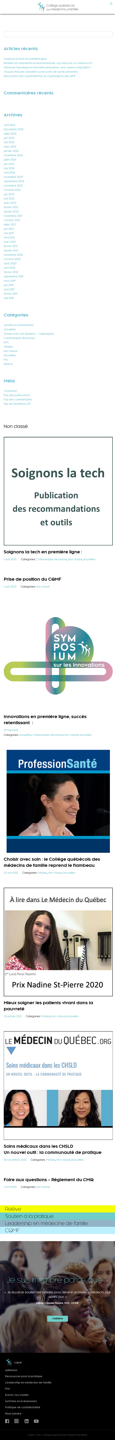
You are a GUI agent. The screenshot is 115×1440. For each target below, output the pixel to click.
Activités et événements (19, 325)
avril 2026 (9, 125)
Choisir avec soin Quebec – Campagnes (29, 333)
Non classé (11, 351)
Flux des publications (17, 395)
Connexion (10, 391)
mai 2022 (9, 198)
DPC (6, 342)
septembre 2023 (14, 181)
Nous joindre (13, 1413)
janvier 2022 (11, 211)
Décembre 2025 (14, 129)
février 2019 (11, 293)
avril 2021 (9, 237)
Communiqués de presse (19, 338)
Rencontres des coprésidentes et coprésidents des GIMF (40, 76)
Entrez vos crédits (17, 1395)
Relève (8, 364)
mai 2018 (9, 298)
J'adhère (57, 1318)
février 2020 (11, 272)
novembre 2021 (13, 216)
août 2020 (10, 263)
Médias (8, 346)
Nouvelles (10, 355)
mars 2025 (10, 146)
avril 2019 (9, 289)
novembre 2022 (13, 185)
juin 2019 (9, 285)
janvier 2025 (11, 151)
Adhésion (11, 1370)
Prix (6, 359)
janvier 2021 (11, 250)
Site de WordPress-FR (17, 404)
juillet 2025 (10, 133)
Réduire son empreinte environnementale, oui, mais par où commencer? (48, 63)
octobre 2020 (12, 259)
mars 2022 (10, 203)
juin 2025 (9, 138)
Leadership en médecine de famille (28, 1382)
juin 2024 (9, 164)
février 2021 (11, 246)
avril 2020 (9, 267)
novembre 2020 (13, 254)
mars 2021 (10, 241)
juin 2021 (9, 229)
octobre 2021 (12, 220)
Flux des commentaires (18, 399)
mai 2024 (9, 168)
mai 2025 (9, 142)
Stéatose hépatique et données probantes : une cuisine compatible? (47, 67)
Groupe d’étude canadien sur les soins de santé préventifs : (41, 71)
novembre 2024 (13, 155)
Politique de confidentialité (22, 1407)
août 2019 (10, 280)
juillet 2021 (10, 224)
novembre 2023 (13, 177)
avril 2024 (9, 172)
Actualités (10, 329)
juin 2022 (9, 194)
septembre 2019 (14, 276)
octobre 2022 (12, 190)
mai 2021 (9, 233)
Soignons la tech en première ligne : (26, 58)
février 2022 (11, 207)
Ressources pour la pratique (23, 1376)
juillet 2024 (10, 159)
